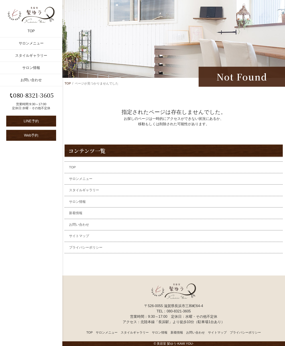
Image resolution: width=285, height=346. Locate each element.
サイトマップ (79, 236)
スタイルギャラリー (31, 55)
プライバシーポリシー (85, 247)
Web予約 (31, 135)
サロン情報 (31, 68)
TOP (31, 31)
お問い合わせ (31, 80)
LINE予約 (31, 121)
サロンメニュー (31, 43)
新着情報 (75, 213)
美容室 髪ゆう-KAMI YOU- (175, 343)
